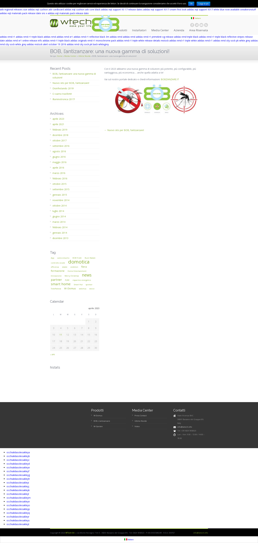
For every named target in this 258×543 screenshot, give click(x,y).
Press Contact (141, 415)
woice (91, 289)
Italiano (196, 18)
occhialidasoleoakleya (18, 452)
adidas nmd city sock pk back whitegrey (88, 44)
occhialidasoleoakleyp (18, 509)
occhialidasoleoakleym (19, 497)
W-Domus (70, 288)
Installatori (139, 30)
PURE (67, 280)
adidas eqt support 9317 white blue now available (213, 9)
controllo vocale (58, 263)
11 (60, 334)
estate (64, 267)
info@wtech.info (184, 427)
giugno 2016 (59, 156)
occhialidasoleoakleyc (18, 459)
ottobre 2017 (59, 140)
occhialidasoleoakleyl (18, 493)
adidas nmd (50, 36)
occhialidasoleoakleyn (18, 501)
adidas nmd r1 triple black (29, 36)
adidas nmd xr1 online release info (23, 40)
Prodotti (121, 30)
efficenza (55, 267)
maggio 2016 (59, 162)
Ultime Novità (84, 56)
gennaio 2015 (59, 194)
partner (56, 280)
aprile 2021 (58, 124)
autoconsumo (63, 258)
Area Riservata (198, 30)
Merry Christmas (72, 276)
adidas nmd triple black (186, 36)
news (86, 275)
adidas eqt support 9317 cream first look (164, 9)
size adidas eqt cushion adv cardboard (43, 9)
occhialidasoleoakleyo (18, 505)
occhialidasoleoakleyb (18, 456)
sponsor (89, 284)
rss (206, 25)
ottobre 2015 (59, 183)
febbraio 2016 (59, 178)
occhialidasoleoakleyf (18, 471)
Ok (191, 4)
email (201, 25)
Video (137, 426)
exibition (74, 267)
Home (59, 56)
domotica (79, 261)
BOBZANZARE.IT (170, 79)
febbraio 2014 (59, 227)
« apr (52, 354)
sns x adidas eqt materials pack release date (65, 13)
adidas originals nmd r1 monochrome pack (93, 40)
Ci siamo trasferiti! (62, 93)
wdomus (82, 289)
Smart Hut (78, 284)
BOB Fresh (77, 258)
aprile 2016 (58, 167)
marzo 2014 (58, 221)
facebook (192, 25)
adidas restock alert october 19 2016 (46, 44)
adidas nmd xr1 (65, 36)
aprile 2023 (58, 118)
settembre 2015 (60, 189)
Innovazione (56, 276)
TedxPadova (56, 289)
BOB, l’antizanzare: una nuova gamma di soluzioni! (74, 75)
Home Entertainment (77, 271)
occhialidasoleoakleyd (18, 463)
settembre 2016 (60, 145)
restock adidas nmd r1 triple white (179, 40)
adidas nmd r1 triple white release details (138, 40)
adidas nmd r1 (7, 36)
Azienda (179, 30)
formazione (57, 270)
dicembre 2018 (60, 135)
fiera (84, 266)
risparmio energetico (82, 280)
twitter (197, 25)
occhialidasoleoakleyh (18, 478)
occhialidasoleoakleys (18, 520)
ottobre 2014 (59, 205)
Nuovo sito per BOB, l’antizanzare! (70, 82)
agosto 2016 (59, 151)
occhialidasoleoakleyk (18, 490)
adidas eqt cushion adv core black (82, 9)
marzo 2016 (58, 173)
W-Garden (98, 426)
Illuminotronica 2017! (63, 99)
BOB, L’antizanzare (102, 421)
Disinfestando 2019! (63, 88)
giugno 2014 (59, 216)
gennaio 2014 (59, 232)
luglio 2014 (58, 211)
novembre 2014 (60, 200)
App (52, 258)
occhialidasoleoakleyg (18, 475)
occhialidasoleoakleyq (18, 512)
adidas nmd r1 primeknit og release (154, 36)
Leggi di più (203, 4)
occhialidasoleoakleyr (18, 516)
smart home (61, 284)
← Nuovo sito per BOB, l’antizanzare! (124, 130)
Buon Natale (90, 258)
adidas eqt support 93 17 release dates (121, 9)
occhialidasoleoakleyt (18, 524)
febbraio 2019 (59, 129)
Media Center (160, 30)
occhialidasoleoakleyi (18, 482)
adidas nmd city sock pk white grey (231, 40)
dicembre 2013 (60, 238)
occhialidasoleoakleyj (18, 486)
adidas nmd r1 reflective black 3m (91, 36)
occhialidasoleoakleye (18, 467)
